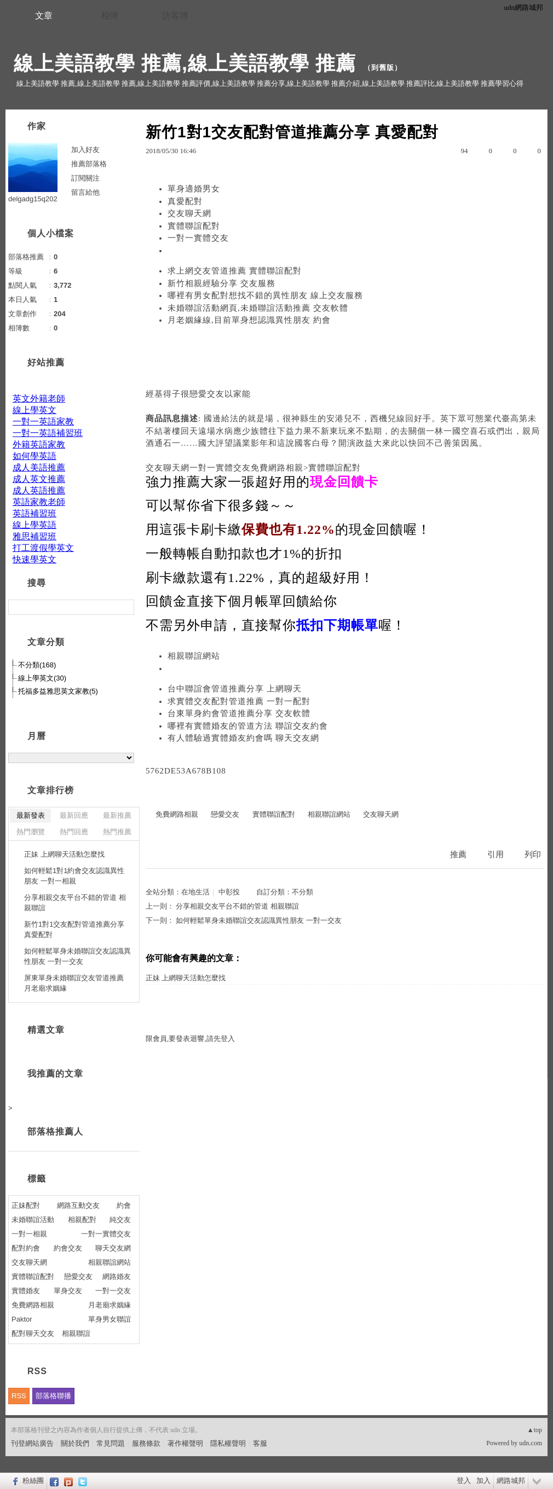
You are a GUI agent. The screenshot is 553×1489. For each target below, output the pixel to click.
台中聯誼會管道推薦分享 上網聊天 (235, 688)
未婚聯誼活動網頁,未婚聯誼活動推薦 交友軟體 (258, 308)
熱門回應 (74, 832)
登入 (464, 1480)
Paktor (21, 1319)
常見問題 (110, 1443)
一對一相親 (29, 1234)
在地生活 (195, 892)
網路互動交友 (78, 1205)
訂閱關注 (85, 178)
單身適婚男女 (194, 188)
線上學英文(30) (42, 678)
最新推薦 (117, 815)
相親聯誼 (76, 1333)
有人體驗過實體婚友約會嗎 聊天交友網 (243, 738)
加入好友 (85, 150)
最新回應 (74, 815)
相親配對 (82, 1219)
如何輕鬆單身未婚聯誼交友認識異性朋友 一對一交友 (258, 920)
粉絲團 (33, 1480)
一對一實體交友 (198, 238)
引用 (495, 854)
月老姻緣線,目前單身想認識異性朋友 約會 (249, 320)
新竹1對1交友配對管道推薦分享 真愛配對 (74, 929)
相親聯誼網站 (194, 656)
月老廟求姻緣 (109, 1305)
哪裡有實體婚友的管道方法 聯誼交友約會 (248, 726)
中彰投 (229, 892)
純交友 (120, 1219)
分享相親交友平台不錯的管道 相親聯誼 (237, 906)
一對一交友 (113, 1291)
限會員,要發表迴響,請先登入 (190, 1038)
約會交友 (68, 1248)
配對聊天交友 (32, 1333)
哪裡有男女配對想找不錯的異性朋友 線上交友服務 (265, 295)
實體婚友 (25, 1291)
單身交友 (68, 1291)
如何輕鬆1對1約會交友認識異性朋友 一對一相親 (74, 876)
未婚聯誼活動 (32, 1219)
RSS (18, 1396)
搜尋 (124, 607)
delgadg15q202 (32, 199)
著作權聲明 (185, 1443)
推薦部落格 (89, 164)
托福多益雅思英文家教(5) (58, 691)
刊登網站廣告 (32, 1443)
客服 (260, 1443)
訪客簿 (175, 15)
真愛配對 (185, 201)
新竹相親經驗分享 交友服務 (221, 283)
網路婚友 (116, 1276)
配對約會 (25, 1248)
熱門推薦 (117, 832)
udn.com (530, 1443)
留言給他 (85, 192)
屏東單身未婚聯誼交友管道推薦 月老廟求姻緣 (74, 983)
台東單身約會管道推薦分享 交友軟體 (239, 713)
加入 (483, 1480)
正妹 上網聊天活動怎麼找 (186, 978)
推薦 (458, 854)
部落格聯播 (53, 1396)
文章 (44, 15)
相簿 (109, 15)
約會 (124, 1205)
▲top (534, 1430)
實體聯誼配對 (194, 226)
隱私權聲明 (228, 1443)
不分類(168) (37, 665)
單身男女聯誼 (109, 1319)
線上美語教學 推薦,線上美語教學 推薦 (185, 63)
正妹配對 (25, 1205)
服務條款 (146, 1443)
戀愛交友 (206, 393)
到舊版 (382, 67)
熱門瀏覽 (30, 832)
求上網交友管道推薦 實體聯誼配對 (235, 270)
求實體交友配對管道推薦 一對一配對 (239, 701)
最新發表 (30, 815)
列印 (533, 854)
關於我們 (75, 1443)
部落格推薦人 (55, 1131)
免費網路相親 (176, 814)
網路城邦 (511, 1480)
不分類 (302, 892)
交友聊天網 (189, 213)
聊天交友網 (113, 1248)
